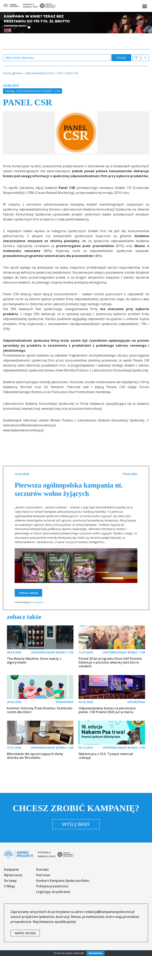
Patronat (43, 875)
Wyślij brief (76, 824)
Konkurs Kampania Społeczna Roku (62, 880)
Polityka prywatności (52, 886)
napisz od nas (25, 933)
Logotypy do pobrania (53, 892)
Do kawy (10, 880)
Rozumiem (95, 953)
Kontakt (42, 869)
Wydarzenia (13, 875)
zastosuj (121, 57)
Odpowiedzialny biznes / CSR (38, 91)
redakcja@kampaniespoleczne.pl (109, 912)
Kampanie (38, 602)
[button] (144, 5)
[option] (76, 133)
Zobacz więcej (28, 593)
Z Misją (9, 886)
